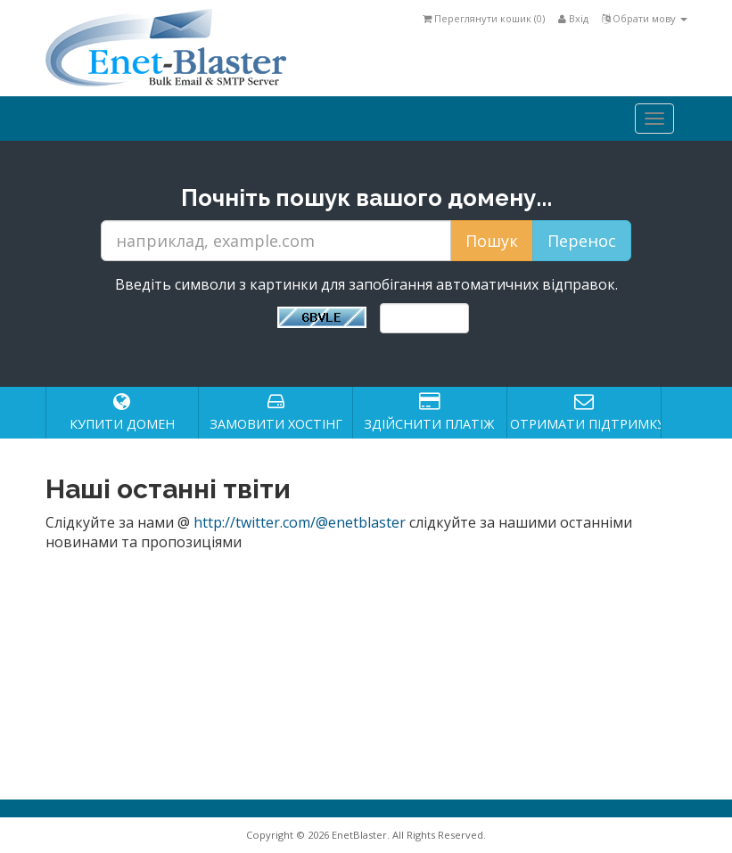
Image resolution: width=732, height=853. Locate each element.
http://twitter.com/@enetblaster (299, 522)
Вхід (573, 18)
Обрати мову (644, 18)
